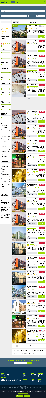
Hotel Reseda (30, 242)
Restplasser (36, 2)
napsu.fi (31, 387)
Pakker (13, 2)
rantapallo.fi (27, 387)
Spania (39, 371)
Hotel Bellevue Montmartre (34, 169)
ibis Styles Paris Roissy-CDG (34, 155)
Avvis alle (27, 395)
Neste (40, 345)
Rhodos (39, 376)
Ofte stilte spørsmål (5, 217)
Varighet (21, 14)
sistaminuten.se (10, 387)
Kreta (32, 376)
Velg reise (42, 36)
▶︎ (25, 31)
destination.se (35, 387)
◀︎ (13, 31)
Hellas (39, 375)
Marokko (39, 381)
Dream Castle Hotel (32, 25)
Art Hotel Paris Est (32, 301)
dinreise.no (41, 387)
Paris (28, 42)
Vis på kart (15, 22)
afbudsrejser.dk (16, 387)
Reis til (24, 9)
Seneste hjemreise (14, 14)
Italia (39, 377)
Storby (21, 2)
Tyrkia (32, 377)
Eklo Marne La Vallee (32, 70)
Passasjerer (39, 14)
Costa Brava (33, 374)
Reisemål (43, 2)
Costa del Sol (33, 375)
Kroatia (39, 379)
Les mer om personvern (23, 393)
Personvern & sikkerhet (5, 375)
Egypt (32, 382)
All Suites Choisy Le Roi (33, 184)
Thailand (32, 381)
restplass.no (4, 387)
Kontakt (2, 373)
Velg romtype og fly (32, 36)
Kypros (32, 379)
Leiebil (30, 2)
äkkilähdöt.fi (22, 387)
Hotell (25, 2)
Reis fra (2, 9)
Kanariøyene (40, 373)
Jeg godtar (19, 395)
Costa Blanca (40, 374)
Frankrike (32, 42)
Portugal (32, 380)
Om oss (2, 371)
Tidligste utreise (4, 14)
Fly (17, 2)
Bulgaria (39, 380)
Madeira (39, 382)
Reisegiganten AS (24, 386)
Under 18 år (33, 371)
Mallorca (32, 373)
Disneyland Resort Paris (32, 27)
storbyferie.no (23, 388)
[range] (1, 46)
